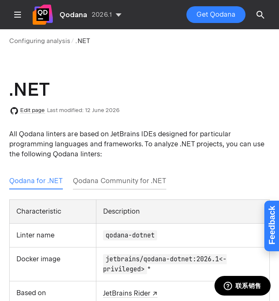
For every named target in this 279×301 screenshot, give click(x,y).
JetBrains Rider (126, 293)
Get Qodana (215, 14)
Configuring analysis (39, 41)
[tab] (36, 181)
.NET (82, 41)
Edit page (32, 110)
